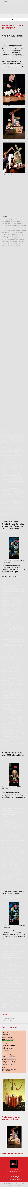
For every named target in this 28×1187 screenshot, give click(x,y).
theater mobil (12, 503)
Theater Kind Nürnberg (16, 736)
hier (3, 799)
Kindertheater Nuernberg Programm (11, 604)
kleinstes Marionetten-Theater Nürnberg (12, 632)
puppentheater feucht (8, 486)
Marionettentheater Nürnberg (13, 457)
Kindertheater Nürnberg (8, 606)
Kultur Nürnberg (16, 641)
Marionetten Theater (7, 648)
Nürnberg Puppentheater (8, 693)
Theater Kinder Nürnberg (17, 738)
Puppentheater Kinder (11, 492)
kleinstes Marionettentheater (9, 635)
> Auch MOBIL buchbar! (12, 36)
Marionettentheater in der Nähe (10, 665)
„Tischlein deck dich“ (7, 47)
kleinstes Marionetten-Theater (16, 630)
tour (6, 505)
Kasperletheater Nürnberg (18, 591)
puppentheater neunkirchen (13, 494)
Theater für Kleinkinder (8, 730)
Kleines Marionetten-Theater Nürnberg (12, 619)
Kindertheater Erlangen (8, 600)
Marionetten (20, 645)
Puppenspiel (11, 479)
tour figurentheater (12, 505)
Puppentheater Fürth (7, 490)
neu (23, 684)
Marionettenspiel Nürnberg (15, 453)
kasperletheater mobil (16, 442)
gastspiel (17, 432)
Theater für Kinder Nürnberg (13, 728)
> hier (18, 573)
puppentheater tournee (8, 501)
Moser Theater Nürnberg (8, 847)
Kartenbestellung (11, 1056)
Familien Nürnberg (7, 585)
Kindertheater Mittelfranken (13, 602)
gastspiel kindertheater (17, 436)
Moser (9, 676)
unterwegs (19, 514)
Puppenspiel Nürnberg (15, 695)
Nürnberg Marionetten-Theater (16, 851)
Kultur (9, 641)
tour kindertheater (15, 507)
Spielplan (6, 560)
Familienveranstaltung (18, 585)
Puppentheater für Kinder (14, 488)
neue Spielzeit (6, 687)
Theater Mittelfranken (8, 741)
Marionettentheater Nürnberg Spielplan (12, 671)
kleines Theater (12, 628)
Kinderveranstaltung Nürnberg (10, 825)
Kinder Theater (20, 593)
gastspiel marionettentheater (9, 438)
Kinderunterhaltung (14, 611)
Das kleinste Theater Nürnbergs (12, 583)
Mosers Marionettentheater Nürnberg (12, 684)
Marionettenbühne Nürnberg (9, 834)
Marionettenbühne (7, 652)
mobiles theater (19, 466)
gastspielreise (6, 442)
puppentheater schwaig (15, 499)
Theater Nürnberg (19, 741)
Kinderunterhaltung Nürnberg (10, 613)
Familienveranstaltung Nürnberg (10, 587)
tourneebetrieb (14, 512)
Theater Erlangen (11, 725)
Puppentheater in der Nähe (13, 702)
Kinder (4, 593)
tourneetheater (6, 514)
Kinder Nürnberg (10, 593)
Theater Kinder (6, 738)
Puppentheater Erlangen (12, 483)
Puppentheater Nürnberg (8, 496)
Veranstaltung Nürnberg (8, 745)
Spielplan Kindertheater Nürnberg (11, 860)
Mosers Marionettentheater (15, 682)
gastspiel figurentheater (13, 434)
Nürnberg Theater (20, 693)
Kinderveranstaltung (7, 615)
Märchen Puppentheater (14, 449)
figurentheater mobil (9, 432)
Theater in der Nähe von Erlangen (11, 732)
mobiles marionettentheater (17, 464)
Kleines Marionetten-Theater (15, 617)
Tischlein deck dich (9, 1039)
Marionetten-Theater (7, 451)
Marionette (13, 645)
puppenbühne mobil (7, 477)
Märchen (23, 641)
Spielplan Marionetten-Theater (10, 988)
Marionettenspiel (12, 654)
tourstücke (13, 514)
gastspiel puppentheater (16, 440)
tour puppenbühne (18, 509)
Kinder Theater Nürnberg (8, 596)
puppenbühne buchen (16, 475)
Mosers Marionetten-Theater (9, 468)
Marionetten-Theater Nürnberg (10, 650)
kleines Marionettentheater (9, 622)
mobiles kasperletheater (8, 462)
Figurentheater (6, 589)
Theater (14, 723)
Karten (4, 565)
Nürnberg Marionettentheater (14, 691)
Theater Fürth (18, 730)
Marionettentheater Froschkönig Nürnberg (13, 840)
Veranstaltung (19, 743)
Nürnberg (12, 687)
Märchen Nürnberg (7, 643)
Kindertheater (15, 598)
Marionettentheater (7, 455)
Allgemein (6, 429)
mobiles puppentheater (8, 466)
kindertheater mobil (7, 445)
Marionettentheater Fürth (14, 663)
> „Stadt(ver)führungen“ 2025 (8, 1018)
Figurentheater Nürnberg (17, 589)
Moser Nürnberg (16, 676)
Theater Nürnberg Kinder (8, 743)
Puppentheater (12, 481)
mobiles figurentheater (16, 460)
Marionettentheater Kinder (9, 667)
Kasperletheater (6, 591)
